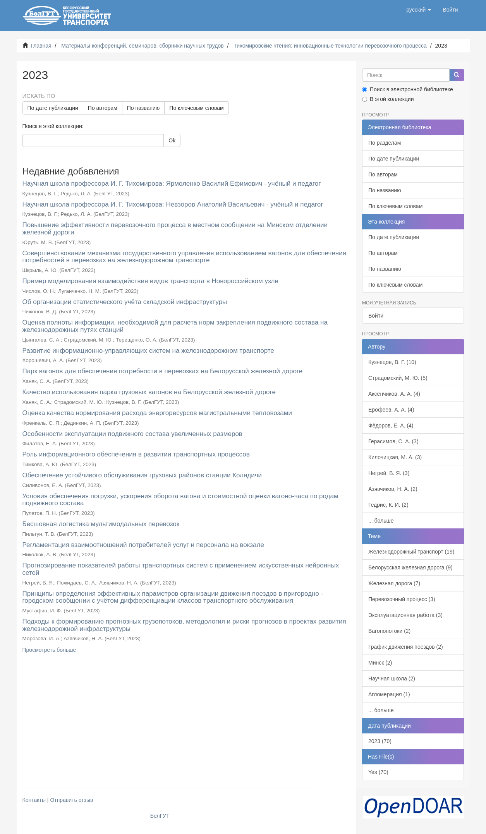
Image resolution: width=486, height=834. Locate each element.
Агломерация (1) (389, 694)
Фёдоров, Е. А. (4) (391, 425)
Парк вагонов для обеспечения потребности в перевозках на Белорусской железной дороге (162, 371)
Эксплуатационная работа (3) (405, 615)
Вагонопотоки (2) (389, 631)
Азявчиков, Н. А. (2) (392, 489)
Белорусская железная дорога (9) (410, 567)
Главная (41, 46)
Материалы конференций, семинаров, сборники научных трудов (142, 46)
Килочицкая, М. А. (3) (395, 457)
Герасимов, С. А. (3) (393, 441)
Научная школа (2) (391, 678)
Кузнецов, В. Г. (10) (392, 362)
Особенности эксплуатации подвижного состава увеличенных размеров (132, 434)
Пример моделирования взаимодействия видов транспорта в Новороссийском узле (150, 281)
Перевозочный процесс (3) (401, 599)
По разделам (384, 143)
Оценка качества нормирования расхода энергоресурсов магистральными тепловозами (157, 413)
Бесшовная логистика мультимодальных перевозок (101, 524)
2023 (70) (380, 741)
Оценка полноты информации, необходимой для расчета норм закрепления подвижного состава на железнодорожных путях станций (175, 326)
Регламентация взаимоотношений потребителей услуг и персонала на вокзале (143, 545)
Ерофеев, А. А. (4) (391, 410)
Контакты (34, 800)
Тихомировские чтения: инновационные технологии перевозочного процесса (330, 46)
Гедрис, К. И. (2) (388, 505)
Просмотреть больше (49, 650)
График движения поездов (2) (405, 647)
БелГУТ (160, 816)
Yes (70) (378, 772)
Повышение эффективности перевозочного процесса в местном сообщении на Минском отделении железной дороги (175, 228)
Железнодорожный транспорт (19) (411, 552)
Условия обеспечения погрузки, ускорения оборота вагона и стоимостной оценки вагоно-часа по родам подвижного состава (180, 499)
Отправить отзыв (71, 800)
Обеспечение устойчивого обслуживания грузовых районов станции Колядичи (142, 475)
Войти (375, 316)
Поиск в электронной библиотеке (407, 89)
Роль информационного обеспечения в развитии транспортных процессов (136, 454)
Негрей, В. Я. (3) (388, 473)
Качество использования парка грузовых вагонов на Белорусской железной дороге (149, 392)
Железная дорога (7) (394, 583)
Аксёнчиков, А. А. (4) (394, 394)
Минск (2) (380, 663)
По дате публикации (52, 108)
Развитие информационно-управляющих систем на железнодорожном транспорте (148, 350)
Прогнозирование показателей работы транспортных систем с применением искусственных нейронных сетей (180, 569)
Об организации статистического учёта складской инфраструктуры (124, 302)
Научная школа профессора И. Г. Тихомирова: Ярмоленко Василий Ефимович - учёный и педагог (171, 183)
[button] (418, 9)
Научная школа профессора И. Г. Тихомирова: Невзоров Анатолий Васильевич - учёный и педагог (172, 204)
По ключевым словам (196, 108)
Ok (171, 140)
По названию (143, 108)
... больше (381, 521)
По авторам (102, 108)
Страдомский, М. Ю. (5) (398, 378)
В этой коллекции (388, 99)
